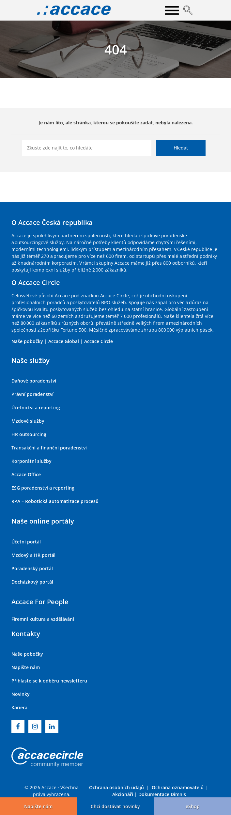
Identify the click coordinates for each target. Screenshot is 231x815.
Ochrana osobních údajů (116, 787)
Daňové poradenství (33, 381)
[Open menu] (171, 10)
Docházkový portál (32, 582)
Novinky (20, 694)
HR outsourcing (28, 434)
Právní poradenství (32, 394)
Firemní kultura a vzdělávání (42, 619)
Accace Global (63, 341)
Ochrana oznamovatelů (178, 787)
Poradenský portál (32, 568)
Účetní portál (26, 542)
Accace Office (26, 474)
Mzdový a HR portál (33, 555)
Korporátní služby (31, 461)
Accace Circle (98, 341)
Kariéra (19, 707)
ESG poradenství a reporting (42, 488)
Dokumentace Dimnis (162, 794)
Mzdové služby (27, 421)
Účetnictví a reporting (35, 407)
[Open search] (188, 10)
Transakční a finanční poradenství (49, 448)
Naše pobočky (27, 341)
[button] (115, 806)
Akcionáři (122, 794)
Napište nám (25, 667)
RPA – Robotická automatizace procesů (55, 501)
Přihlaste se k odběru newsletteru (49, 681)
